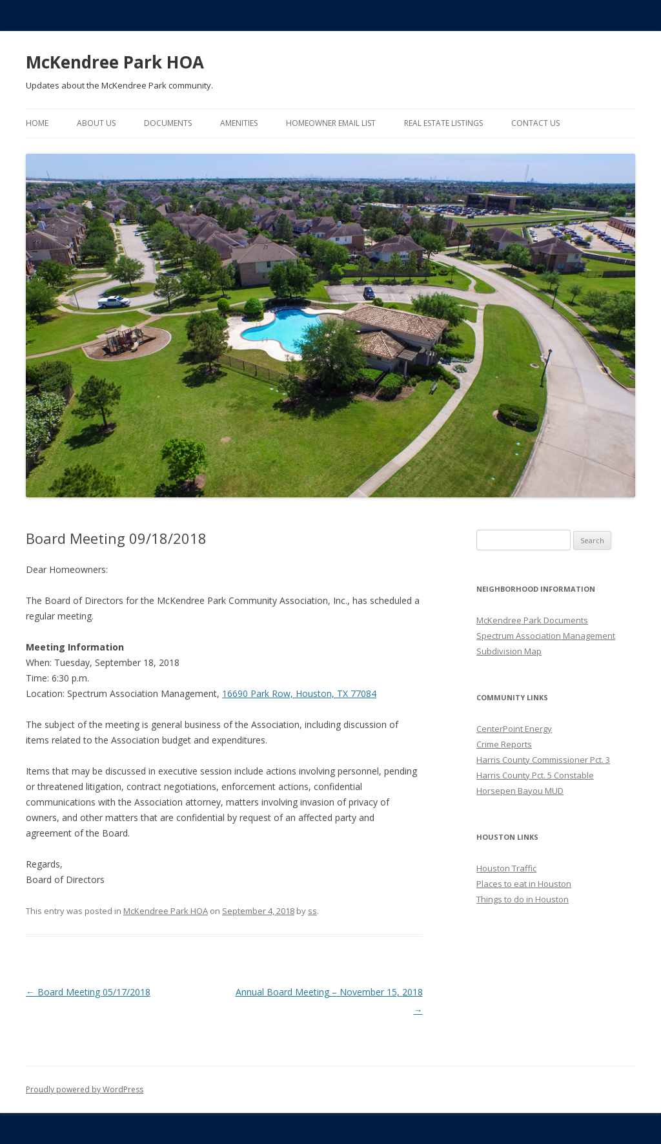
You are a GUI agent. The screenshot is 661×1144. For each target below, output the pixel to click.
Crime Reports (504, 744)
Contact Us (535, 123)
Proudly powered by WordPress (84, 1089)
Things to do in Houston (522, 899)
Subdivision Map (509, 651)
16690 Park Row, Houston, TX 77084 (299, 693)
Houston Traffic (506, 868)
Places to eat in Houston (523, 883)
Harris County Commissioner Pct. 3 (543, 759)
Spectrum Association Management (545, 635)
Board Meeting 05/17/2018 (88, 992)
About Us (96, 123)
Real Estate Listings (443, 123)
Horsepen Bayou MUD (520, 790)
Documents (168, 123)
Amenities (239, 123)
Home (37, 123)
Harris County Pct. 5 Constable (535, 775)
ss (312, 911)
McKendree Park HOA (115, 62)
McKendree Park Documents (532, 620)
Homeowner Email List (331, 123)
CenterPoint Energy (514, 728)
